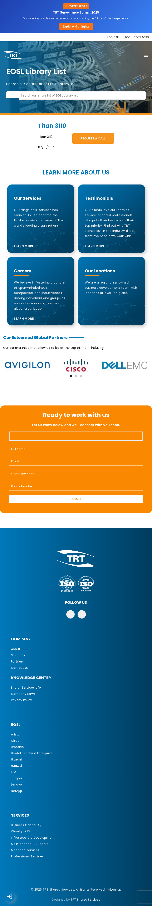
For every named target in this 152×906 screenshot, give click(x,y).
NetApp (16, 791)
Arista (15, 734)
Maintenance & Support (29, 844)
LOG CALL (113, 37)
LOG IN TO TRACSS (137, 37)
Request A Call (93, 138)
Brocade (17, 747)
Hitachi (16, 759)
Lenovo (16, 784)
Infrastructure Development (33, 838)
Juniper (17, 778)
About (15, 649)
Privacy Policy (21, 700)
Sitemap (114, 889)
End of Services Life (26, 687)
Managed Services (25, 850)
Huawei (16, 766)
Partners (17, 661)
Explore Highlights (76, 26)
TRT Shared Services (85, 899)
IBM (13, 772)
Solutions (18, 655)
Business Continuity (26, 825)
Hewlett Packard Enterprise (32, 753)
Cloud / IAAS (20, 831)
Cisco (15, 741)
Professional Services (27, 856)
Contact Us (20, 668)
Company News (23, 694)
